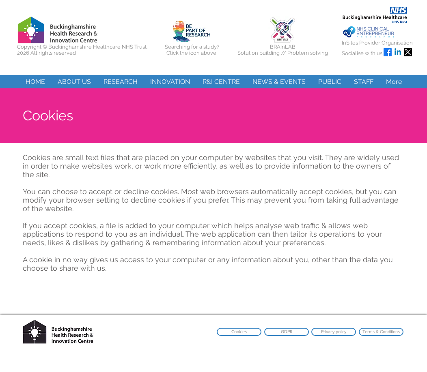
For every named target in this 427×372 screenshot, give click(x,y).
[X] (408, 52)
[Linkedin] (398, 52)
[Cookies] (239, 332)
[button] (74, 81)
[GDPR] (286, 332)
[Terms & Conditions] (381, 332)
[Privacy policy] (333, 332)
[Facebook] (388, 52)
